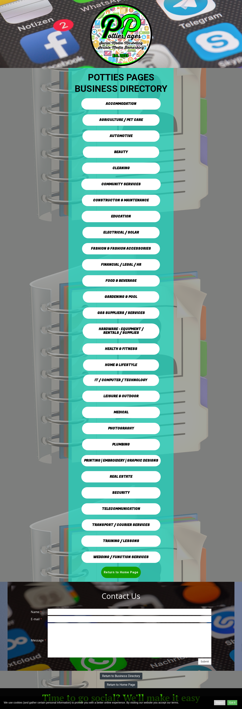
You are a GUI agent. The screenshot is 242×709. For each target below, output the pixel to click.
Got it (232, 702)
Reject (219, 702)
